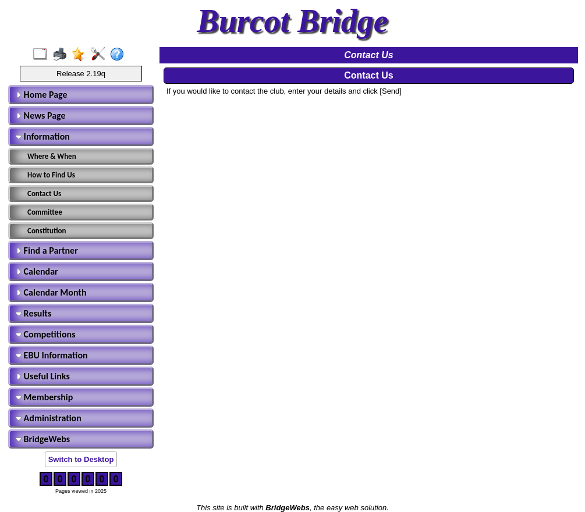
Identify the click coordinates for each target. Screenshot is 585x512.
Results (33, 313)
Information (43, 136)
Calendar (37, 271)
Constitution (46, 230)
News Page (41, 115)
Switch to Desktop (81, 459)
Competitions (46, 334)
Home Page (42, 94)
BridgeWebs (43, 439)
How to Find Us (51, 174)
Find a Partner (47, 250)
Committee (44, 212)
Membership (44, 397)
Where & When (51, 156)
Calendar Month (51, 292)
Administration (48, 418)
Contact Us (44, 193)
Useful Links (43, 376)
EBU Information (52, 355)
